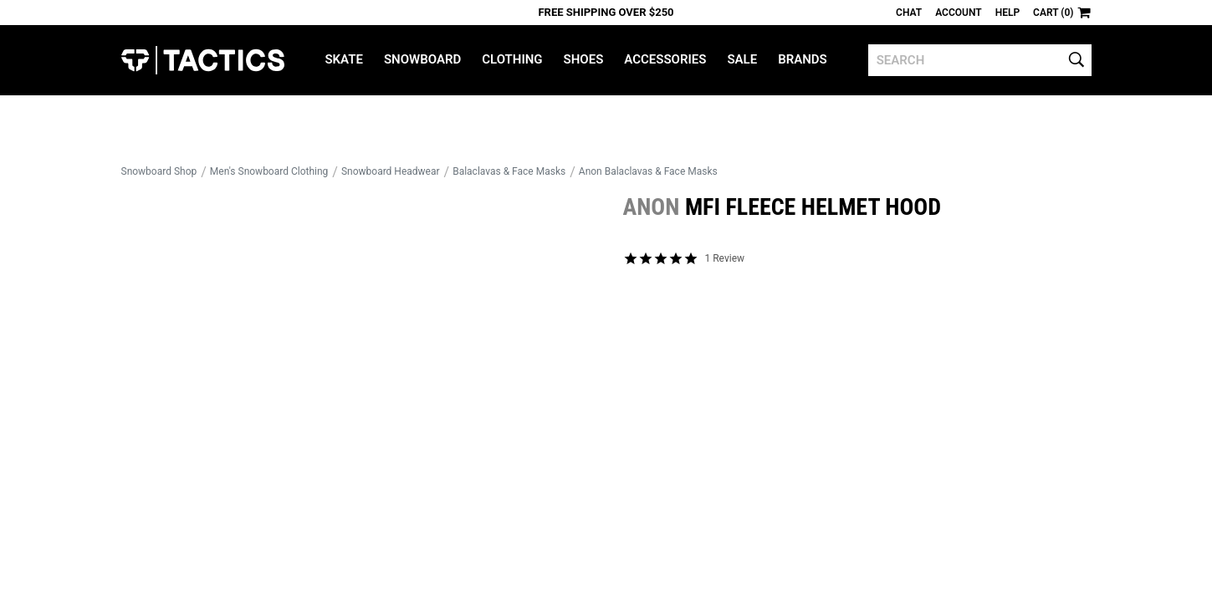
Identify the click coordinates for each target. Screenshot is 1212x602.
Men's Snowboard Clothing (269, 171)
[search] (980, 60)
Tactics (202, 60)
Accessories (665, 59)
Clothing (512, 59)
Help (1007, 12)
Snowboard (422, 59)
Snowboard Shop (159, 171)
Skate (343, 59)
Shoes (584, 59)
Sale (742, 59)
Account (958, 12)
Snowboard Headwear (390, 171)
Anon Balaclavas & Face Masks (648, 171)
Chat (909, 12)
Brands (802, 59)
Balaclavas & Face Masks (509, 171)
